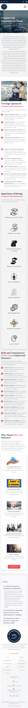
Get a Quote (21, 660)
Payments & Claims (7, 670)
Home (7, 657)
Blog (7, 666)
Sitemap (21, 670)
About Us (7, 673)
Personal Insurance (7, 663)
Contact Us (14, 566)
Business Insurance (7, 660)
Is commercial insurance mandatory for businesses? (12, 622)
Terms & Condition (21, 663)
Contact (21, 657)
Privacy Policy (21, 666)
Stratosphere (17, 706)
